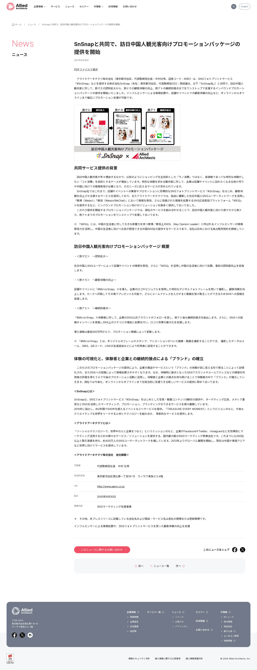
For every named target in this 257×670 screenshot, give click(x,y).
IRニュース (229, 617)
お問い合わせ (130, 6)
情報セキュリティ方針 (139, 659)
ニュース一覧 (159, 566)
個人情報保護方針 (194, 659)
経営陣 (133, 631)
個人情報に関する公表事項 (167, 659)
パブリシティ (181, 626)
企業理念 (134, 622)
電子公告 (228, 631)
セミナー (84, 6)
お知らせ (179, 622)
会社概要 (134, 626)
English (244, 6)
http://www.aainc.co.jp (111, 486)
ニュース (69, 6)
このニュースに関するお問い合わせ (103, 549)
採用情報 (113, 6)
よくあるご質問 (231, 636)
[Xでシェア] (242, 549)
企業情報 (40, 6)
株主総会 (228, 626)
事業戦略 (134, 617)
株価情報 (228, 641)
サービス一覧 (155, 612)
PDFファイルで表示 (86, 69)
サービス (55, 6)
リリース (179, 617)
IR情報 (98, 6)
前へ (139, 566)
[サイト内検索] (233, 6)
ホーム (16, 24)
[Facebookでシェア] (234, 549)
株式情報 (228, 622)
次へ (180, 566)
